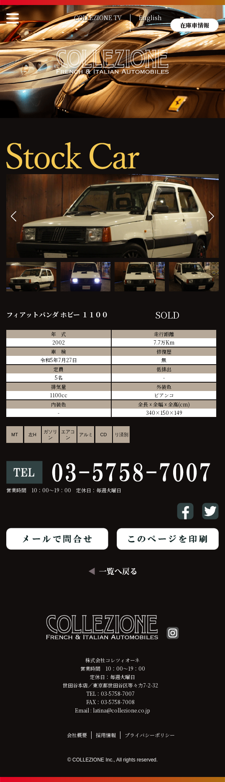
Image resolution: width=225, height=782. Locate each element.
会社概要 (77, 734)
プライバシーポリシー (150, 734)
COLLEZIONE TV (98, 18)
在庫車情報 (194, 25)
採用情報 (106, 734)
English (150, 18)
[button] (211, 216)
